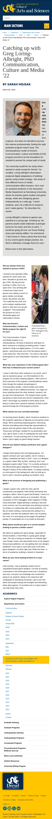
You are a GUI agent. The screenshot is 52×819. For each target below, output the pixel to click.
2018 (7, 688)
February (9, 665)
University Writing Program (15, 766)
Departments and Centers (31, 32)
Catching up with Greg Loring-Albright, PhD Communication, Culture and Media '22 (21, 660)
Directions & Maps (9, 800)
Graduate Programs (12, 728)
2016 (7, 695)
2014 (7, 702)
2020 (7, 681)
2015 (7, 699)
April (7, 651)
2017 (7, 691)
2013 (7, 706)
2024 (7, 635)
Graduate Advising (11, 723)
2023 (28, 35)
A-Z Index (6, 795)
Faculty (8, 620)
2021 (7, 677)
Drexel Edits (10, 624)
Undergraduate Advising (13, 733)
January (9, 669)
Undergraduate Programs (14, 738)
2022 (7, 673)
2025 (7, 632)
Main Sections (13, 26)
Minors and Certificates (13, 756)
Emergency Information (25, 800)
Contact (8, 717)
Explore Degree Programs (14, 599)
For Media (15, 795)
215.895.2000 (13, 817)
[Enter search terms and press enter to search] (26, 18)
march (36, 35)
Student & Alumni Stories (15, 616)
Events (8, 714)
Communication (9, 35)
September (10, 643)
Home (5, 32)
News (21, 35)
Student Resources (11, 761)
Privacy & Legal (33, 795)
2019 (7, 684)
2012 (7, 709)
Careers (23, 795)
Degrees (9, 613)
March (8, 654)
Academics (14, 32)
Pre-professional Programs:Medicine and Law (15, 749)
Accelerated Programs (13, 743)
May (7, 647)
